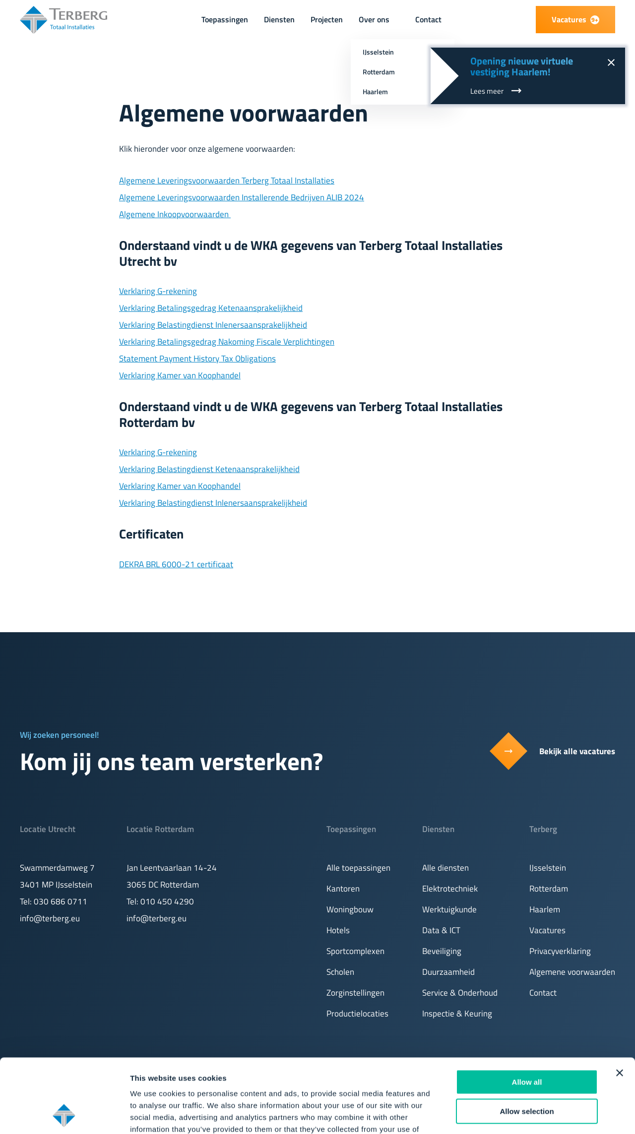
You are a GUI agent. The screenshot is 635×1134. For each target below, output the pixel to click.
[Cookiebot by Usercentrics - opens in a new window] (64, 1114)
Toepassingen (224, 19)
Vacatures (547, 930)
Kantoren (343, 888)
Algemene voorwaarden (572, 971)
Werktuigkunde (449, 909)
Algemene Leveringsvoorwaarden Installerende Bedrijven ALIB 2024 (241, 197)
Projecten (327, 19)
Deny (527, 1071)
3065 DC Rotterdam (163, 884)
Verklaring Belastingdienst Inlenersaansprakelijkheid (213, 324)
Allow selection (527, 1042)
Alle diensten (445, 867)
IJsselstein (547, 867)
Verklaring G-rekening (158, 291)
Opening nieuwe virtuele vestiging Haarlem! (521, 66)
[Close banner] (619, 1003)
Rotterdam (548, 888)
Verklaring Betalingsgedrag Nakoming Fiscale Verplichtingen (226, 341)
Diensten (279, 19)
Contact (428, 19)
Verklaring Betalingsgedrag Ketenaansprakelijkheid (211, 307)
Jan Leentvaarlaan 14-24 (172, 867)
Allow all (527, 1013)
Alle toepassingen (358, 867)
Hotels (338, 930)
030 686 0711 (60, 901)
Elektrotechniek (450, 888)
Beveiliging (441, 951)
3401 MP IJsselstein (56, 884)
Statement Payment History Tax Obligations (197, 358)
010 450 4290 (167, 901)
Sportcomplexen (355, 951)
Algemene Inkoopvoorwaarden (175, 214)
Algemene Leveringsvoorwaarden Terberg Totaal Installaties (226, 180)
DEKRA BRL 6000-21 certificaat (176, 564)
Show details (521, 1114)
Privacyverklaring (560, 951)
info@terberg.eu (50, 918)
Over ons (374, 19)
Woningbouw (350, 909)
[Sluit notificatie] (611, 62)
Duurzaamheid (448, 971)
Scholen (340, 971)
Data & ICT (441, 930)
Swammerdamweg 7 (57, 867)
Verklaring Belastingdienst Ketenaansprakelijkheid (209, 469)
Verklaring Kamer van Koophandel (180, 375)
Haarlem (544, 909)
